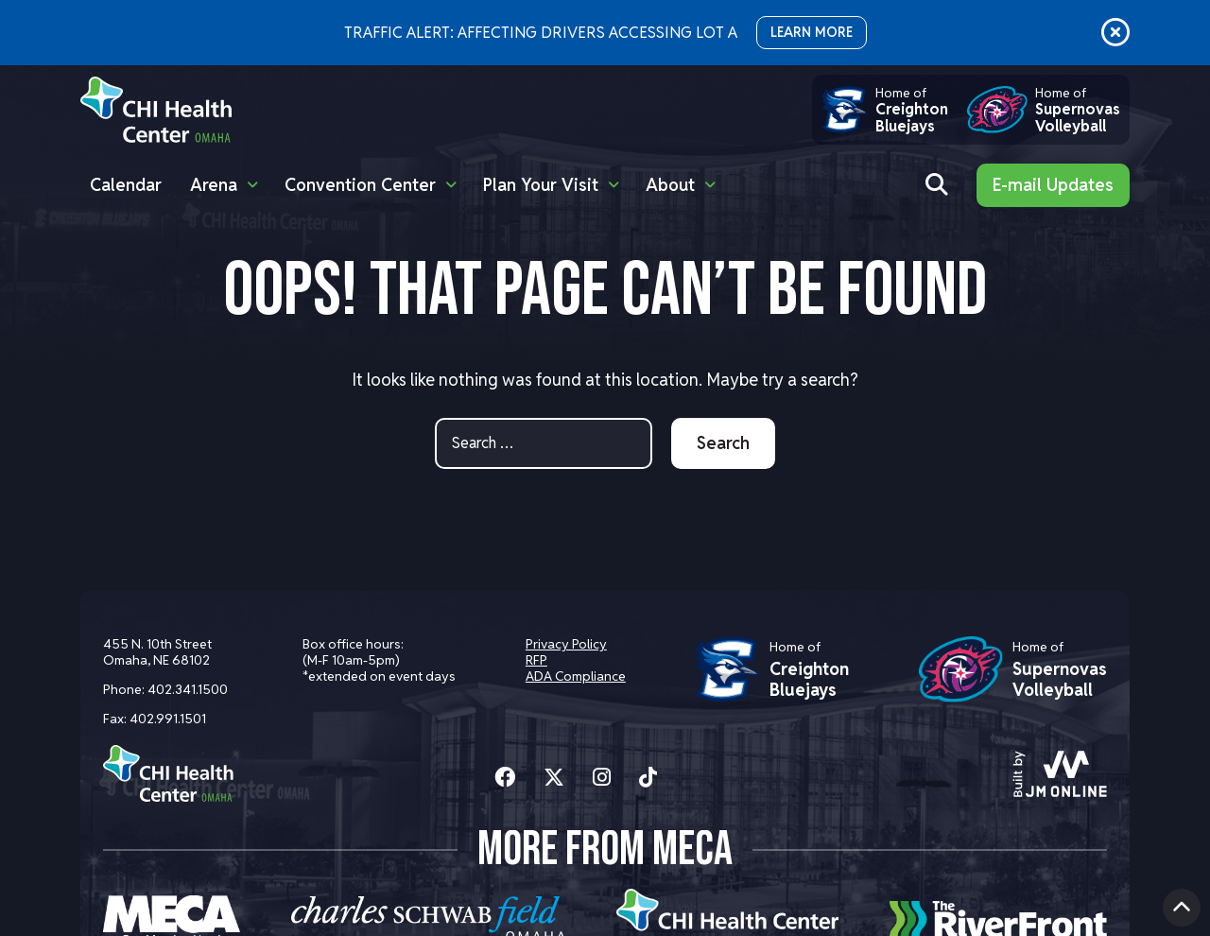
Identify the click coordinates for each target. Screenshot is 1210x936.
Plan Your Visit (540, 185)
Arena (213, 185)
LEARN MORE (811, 32)
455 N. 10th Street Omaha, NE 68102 (157, 651)
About (670, 185)
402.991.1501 (168, 718)
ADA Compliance (576, 676)
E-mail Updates (1053, 185)
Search (723, 443)
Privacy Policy (566, 643)
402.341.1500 (187, 689)
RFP (536, 659)
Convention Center (360, 185)
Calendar (126, 185)
